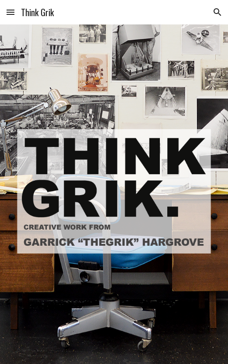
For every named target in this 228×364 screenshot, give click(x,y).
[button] (10, 12)
